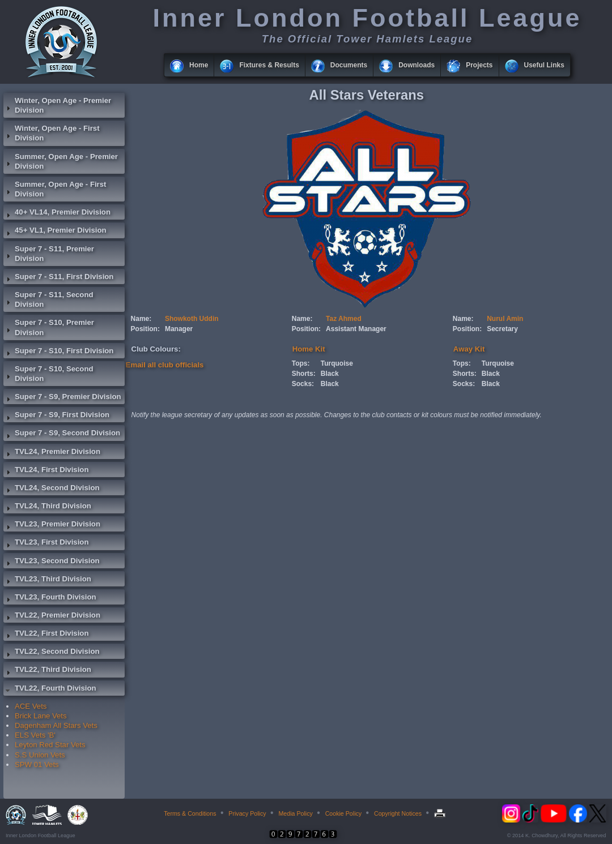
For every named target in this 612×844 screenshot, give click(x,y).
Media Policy (295, 813)
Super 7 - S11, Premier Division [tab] (48, 254)
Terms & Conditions (190, 813)
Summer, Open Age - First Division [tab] (54, 189)
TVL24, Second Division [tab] (51, 489)
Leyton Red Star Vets (50, 744)
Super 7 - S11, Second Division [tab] (48, 299)
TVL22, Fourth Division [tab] (49, 689)
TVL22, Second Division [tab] (51, 652)
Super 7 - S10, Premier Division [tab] (48, 327)
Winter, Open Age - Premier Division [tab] (57, 105)
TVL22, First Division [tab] (45, 634)
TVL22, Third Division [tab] (47, 670)
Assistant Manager (356, 329)
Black (330, 374)
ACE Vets (30, 706)
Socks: (303, 384)
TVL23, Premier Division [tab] (51, 525)
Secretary (502, 329)
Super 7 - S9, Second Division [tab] (61, 434)
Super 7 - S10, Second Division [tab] (48, 374)
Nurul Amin (505, 319)
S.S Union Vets (40, 755)
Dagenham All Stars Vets (56, 725)
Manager (179, 329)
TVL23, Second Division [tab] (51, 562)
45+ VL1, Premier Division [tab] (55, 231)
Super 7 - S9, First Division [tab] (56, 416)
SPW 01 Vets (37, 764)
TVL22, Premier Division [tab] (51, 616)
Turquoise (337, 363)
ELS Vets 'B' (35, 735)
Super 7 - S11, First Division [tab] (58, 278)
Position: (145, 329)
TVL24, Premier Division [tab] (51, 453)
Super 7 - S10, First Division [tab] (58, 352)
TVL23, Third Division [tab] (47, 580)
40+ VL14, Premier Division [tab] (56, 213)
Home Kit (308, 349)
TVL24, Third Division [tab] (47, 507)
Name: (141, 319)
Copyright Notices (398, 813)
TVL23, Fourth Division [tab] (49, 598)
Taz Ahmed (344, 319)
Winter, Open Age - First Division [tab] (51, 133)
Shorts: (304, 374)
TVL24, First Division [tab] (45, 471)
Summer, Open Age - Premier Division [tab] (60, 161)
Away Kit (468, 349)
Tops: (301, 363)
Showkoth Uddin (192, 319)
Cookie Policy (343, 813)
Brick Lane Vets (41, 716)
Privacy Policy (247, 813)
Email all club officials (165, 365)
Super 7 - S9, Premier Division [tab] (62, 398)
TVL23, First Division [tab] (45, 543)
